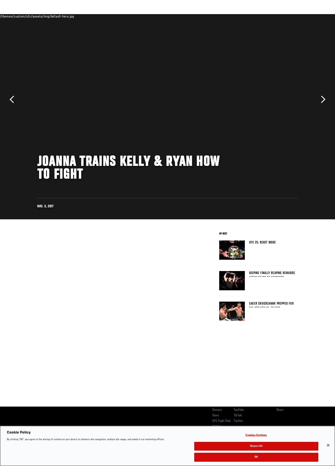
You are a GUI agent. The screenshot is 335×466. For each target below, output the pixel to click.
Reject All (256, 446)
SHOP (288, 16)
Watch (249, 16)
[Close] (328, 445)
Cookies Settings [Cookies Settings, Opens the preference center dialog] (256, 435)
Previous (13, 99)
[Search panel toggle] (300, 16)
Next (321, 99)
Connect (232, 16)
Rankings (50, 16)
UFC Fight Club (221, 421)
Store (215, 415)
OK (256, 457)
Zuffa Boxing (269, 16)
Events (32, 16)
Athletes (69, 16)
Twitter (238, 421)
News (86, 16)
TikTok (238, 415)
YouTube (239, 410)
